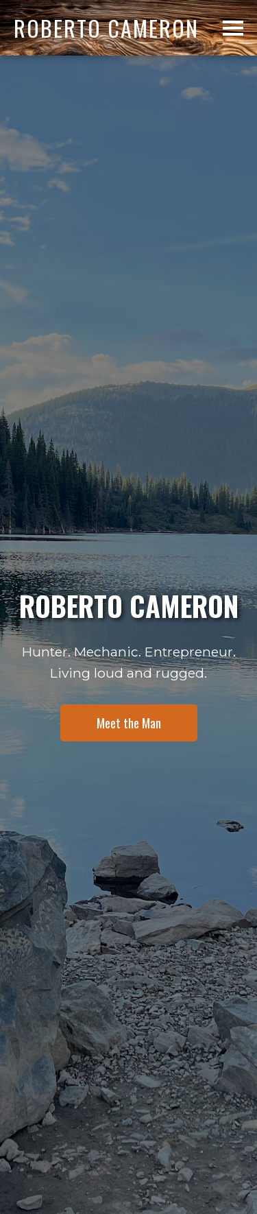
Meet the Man (129, 723)
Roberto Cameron (106, 28)
